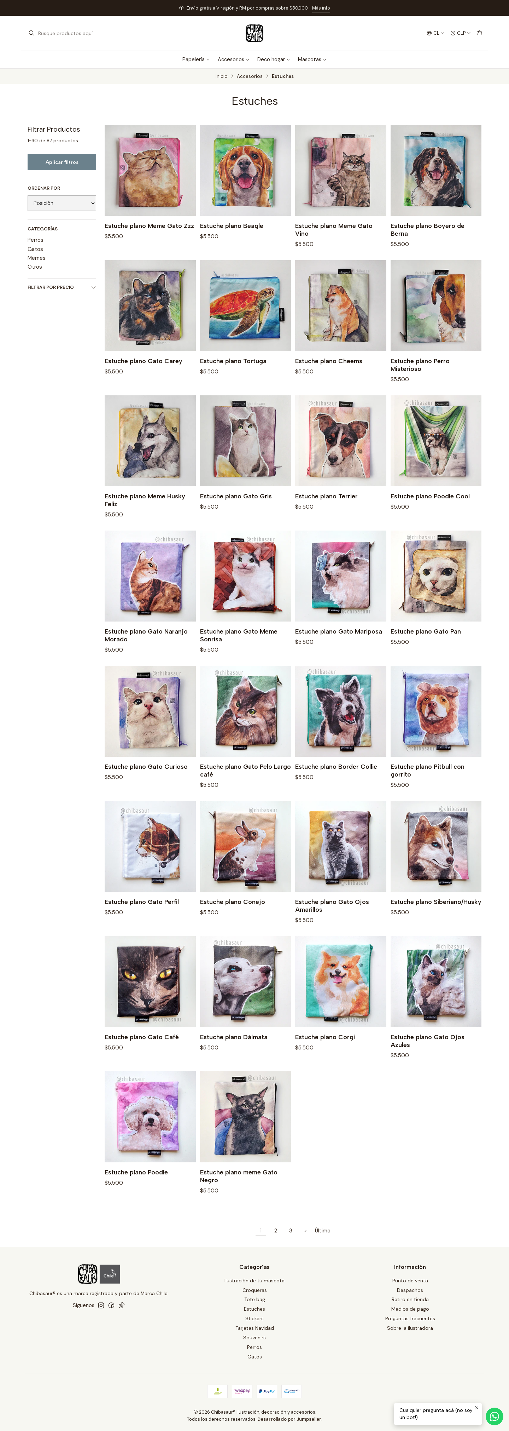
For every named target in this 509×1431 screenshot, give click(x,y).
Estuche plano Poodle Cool (430, 504)
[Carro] (479, 33)
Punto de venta (410, 1280)
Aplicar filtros (62, 162)
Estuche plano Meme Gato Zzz (149, 225)
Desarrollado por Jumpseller (289, 1419)
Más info (321, 8)
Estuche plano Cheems (328, 369)
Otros (35, 266)
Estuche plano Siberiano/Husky (436, 910)
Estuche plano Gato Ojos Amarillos (332, 914)
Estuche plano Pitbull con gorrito (427, 778)
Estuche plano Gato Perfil (142, 910)
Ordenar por (44, 188)
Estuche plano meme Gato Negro (238, 1184)
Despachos (410, 1290)
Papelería (196, 59)
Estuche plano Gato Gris (236, 504)
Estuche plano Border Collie (336, 775)
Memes (37, 258)
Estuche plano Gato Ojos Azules (427, 1049)
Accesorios (234, 59)
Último (322, 1230)
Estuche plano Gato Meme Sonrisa (238, 643)
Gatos (35, 249)
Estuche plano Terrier (326, 504)
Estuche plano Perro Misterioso (420, 373)
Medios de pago (410, 1309)
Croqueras (254, 1290)
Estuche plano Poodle (136, 1180)
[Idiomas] (435, 33)
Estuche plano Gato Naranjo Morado (146, 643)
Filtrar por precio (62, 287)
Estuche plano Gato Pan (426, 639)
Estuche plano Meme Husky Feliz (145, 508)
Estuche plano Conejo (232, 910)
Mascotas (312, 59)
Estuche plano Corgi (325, 1045)
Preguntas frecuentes (410, 1318)
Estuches (254, 1309)
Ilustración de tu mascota (254, 1280)
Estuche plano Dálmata (234, 1045)
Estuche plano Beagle (231, 225)
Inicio (222, 76)
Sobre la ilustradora (410, 1328)
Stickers (254, 1318)
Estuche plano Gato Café (142, 1045)
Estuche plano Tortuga (233, 369)
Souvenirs (254, 1337)
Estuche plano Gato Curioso (146, 775)
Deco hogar (274, 59)
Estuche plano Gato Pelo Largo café (245, 778)
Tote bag (254, 1299)
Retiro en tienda (410, 1299)
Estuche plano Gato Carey (143, 369)
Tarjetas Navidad (254, 1328)
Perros (35, 240)
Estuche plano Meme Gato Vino (334, 229)
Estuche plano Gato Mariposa (338, 639)
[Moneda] (461, 33)
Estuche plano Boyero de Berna (427, 229)
